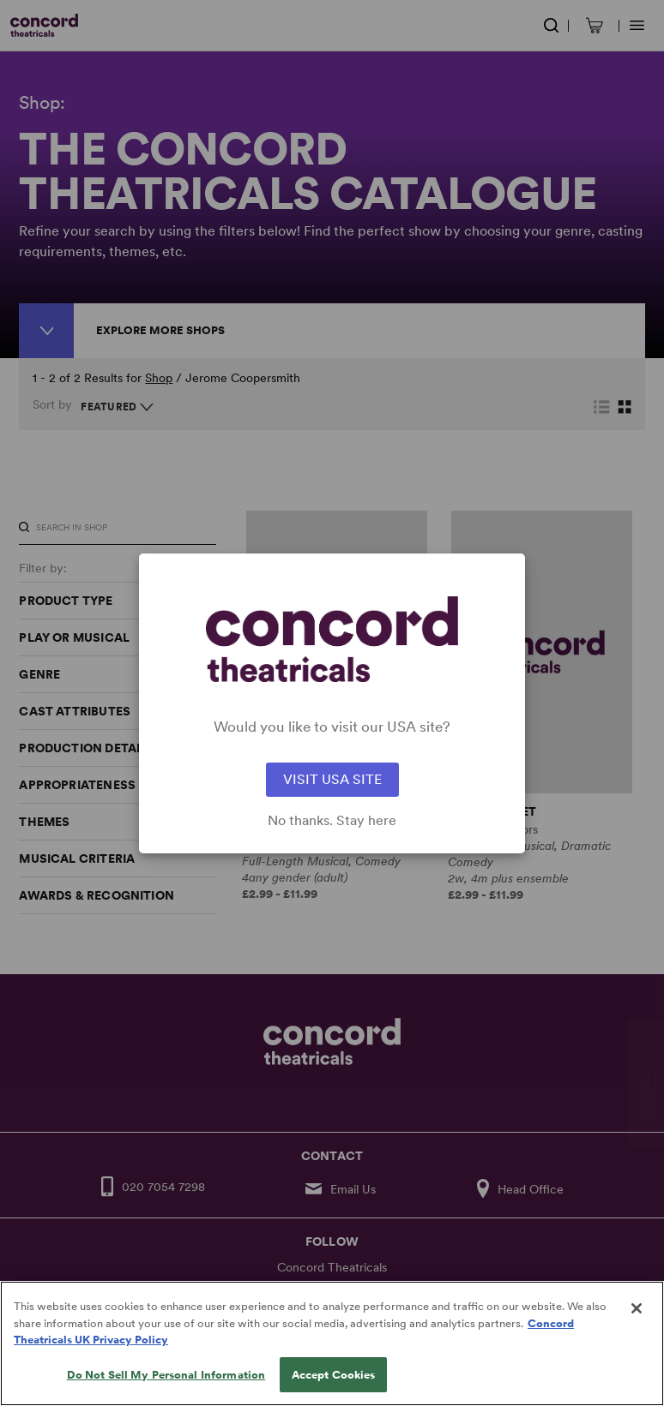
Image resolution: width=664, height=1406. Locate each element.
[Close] (636, 1333)
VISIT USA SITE (332, 779)
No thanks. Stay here (332, 821)
